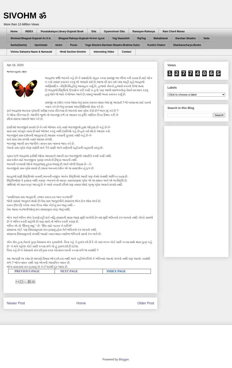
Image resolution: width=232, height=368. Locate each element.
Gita (93, 31)
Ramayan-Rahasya (144, 31)
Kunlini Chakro (156, 45)
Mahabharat (161, 38)
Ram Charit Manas (174, 31)
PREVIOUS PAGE (27, 271)
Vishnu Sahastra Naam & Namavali (31, 51)
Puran (73, 45)
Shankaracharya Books (187, 45)
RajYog (141, 38)
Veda (206, 38)
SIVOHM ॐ (24, 15)
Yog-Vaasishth (120, 38)
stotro (58, 45)
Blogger (124, 359)
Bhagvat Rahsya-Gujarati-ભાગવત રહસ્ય (81, 38)
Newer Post (16, 303)
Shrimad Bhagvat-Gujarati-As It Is (31, 38)
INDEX (29, 31)
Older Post (145, 303)
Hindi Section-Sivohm (73, 51)
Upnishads (40, 45)
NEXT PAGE (69, 271)
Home (14, 31)
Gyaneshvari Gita (114, 31)
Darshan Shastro (185, 38)
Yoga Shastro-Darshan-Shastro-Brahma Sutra (112, 45)
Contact (126, 51)
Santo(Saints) (19, 45)
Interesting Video (104, 51)
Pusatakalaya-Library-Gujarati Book (62, 31)
